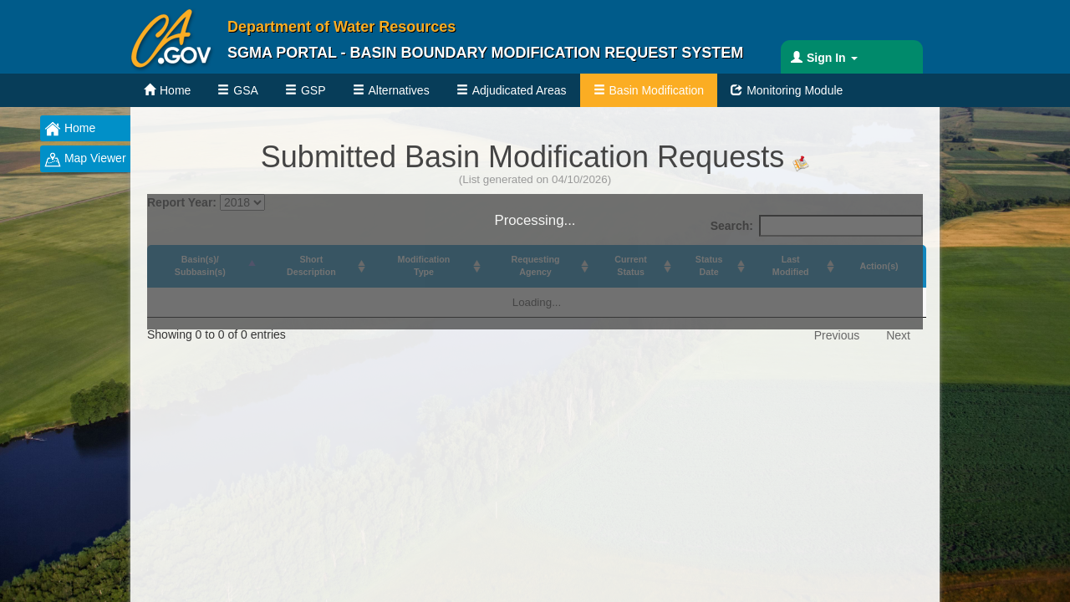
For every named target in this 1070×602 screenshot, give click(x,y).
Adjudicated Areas (519, 90)
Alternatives (399, 90)
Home (175, 90)
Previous (836, 335)
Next (898, 335)
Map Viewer (85, 159)
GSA (245, 90)
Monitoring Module (794, 90)
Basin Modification (657, 90)
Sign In (832, 57)
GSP (313, 90)
